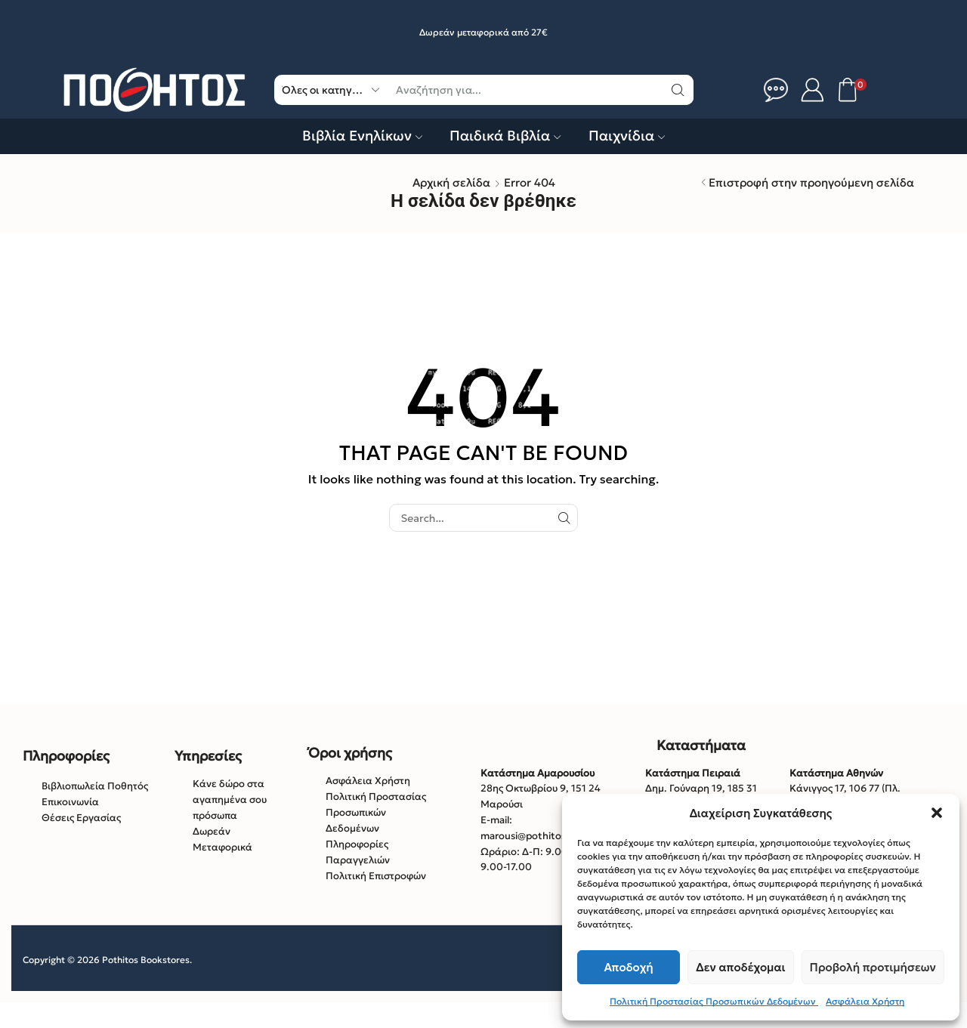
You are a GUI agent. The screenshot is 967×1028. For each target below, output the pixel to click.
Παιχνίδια (627, 135)
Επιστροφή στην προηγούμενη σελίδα (811, 182)
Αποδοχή (628, 967)
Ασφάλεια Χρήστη (865, 1001)
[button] (936, 812)
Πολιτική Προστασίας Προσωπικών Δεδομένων (714, 1001)
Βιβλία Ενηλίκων (362, 135)
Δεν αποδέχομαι (740, 967)
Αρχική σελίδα (451, 182)
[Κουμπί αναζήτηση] (678, 90)
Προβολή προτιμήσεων (873, 967)
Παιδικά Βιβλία (505, 135)
